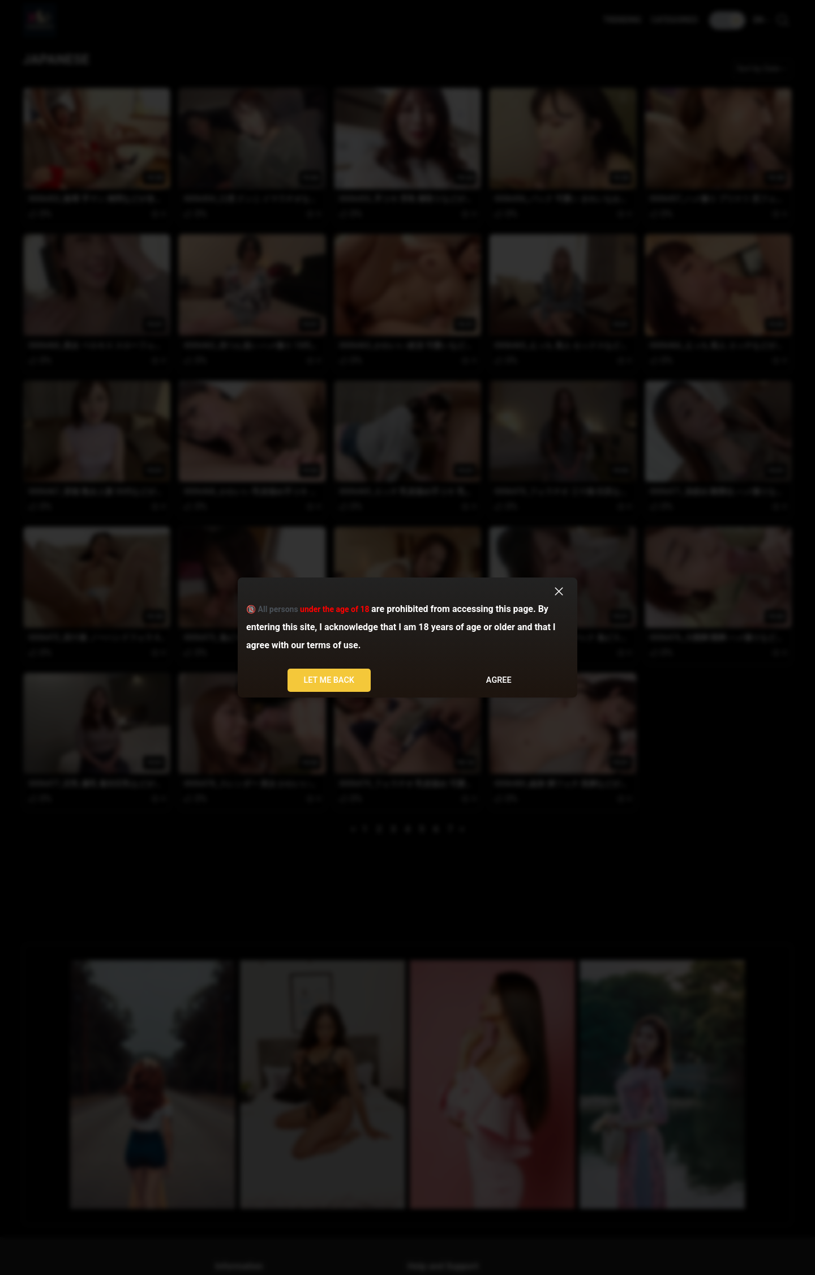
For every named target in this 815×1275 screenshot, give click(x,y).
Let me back (328, 680)
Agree (499, 680)
